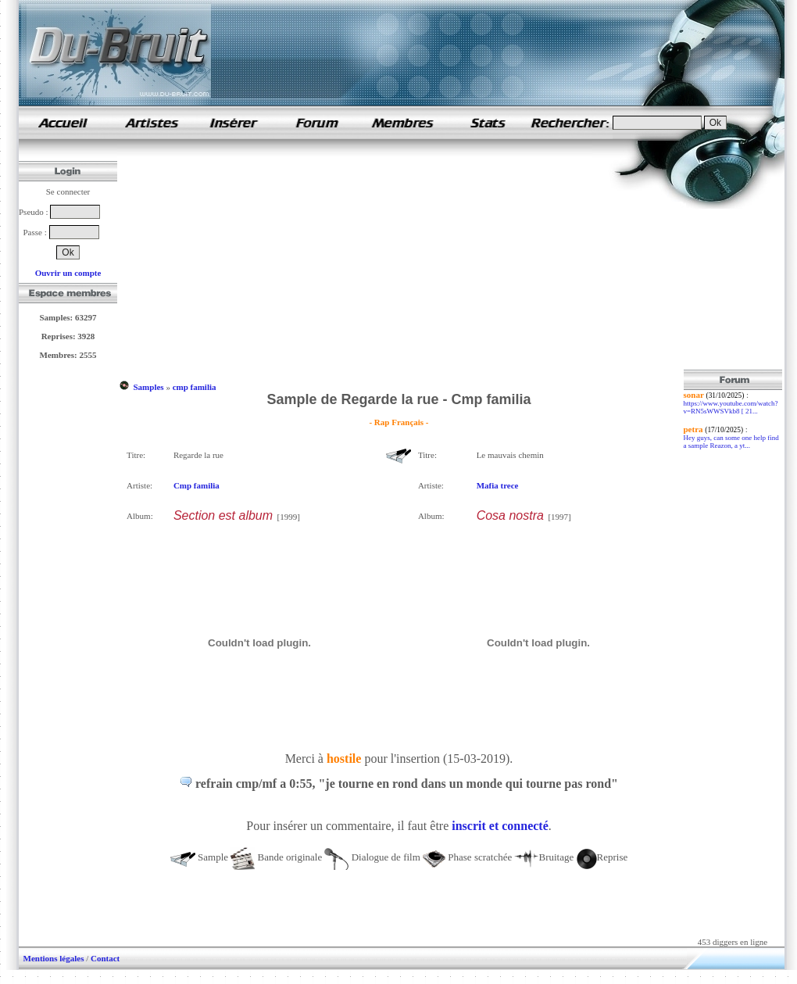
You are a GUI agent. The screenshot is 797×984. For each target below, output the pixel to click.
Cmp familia (196, 485)
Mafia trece (498, 485)
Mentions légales (53, 958)
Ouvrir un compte (68, 272)
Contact (105, 958)
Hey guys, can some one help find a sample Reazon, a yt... (731, 441)
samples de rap (62, 122)
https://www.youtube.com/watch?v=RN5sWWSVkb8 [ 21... (731, 407)
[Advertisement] (399, 260)
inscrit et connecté (500, 825)
